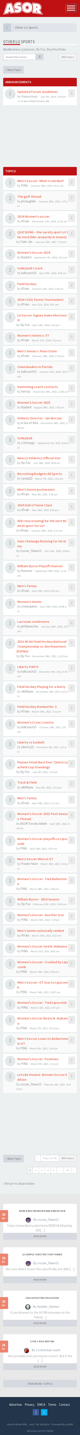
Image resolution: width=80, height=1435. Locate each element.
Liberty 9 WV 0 (27, 667)
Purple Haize (29, 864)
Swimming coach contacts (37, 387)
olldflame (27, 691)
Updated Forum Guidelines (37, 92)
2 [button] (35, 1170)
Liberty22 (27, 747)
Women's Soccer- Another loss (40, 915)
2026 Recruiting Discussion (42, 1297)
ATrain (25, 221)
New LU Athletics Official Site (39, 458)
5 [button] (53, 1170)
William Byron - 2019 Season (38, 899)
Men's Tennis (27, 586)
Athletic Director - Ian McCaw (39, 418)
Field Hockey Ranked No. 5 (37, 706)
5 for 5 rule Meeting (42, 1341)
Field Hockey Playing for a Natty (41, 687)
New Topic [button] (13, 70)
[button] (74, 1170)
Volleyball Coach (30, 268)
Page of (50, 1158)
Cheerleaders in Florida (34, 367)
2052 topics (67, 57)
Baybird (26, 257)
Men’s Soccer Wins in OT (35, 859)
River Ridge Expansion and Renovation (42, 1211)
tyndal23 (26, 478)
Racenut (26, 571)
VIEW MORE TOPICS (40, 1384)
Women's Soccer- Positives (37, 1059)
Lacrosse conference (33, 621)
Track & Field (27, 782)
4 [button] (47, 1170)
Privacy (29, 1405)
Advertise (15, 1405)
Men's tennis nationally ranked (40, 930)
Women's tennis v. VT (33, 335)
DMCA (41, 1405)
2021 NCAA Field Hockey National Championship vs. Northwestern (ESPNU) (41, 646)
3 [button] (41, 1170)
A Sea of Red (29, 423)
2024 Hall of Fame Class (34, 505)
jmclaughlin (28, 201)
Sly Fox (40, 49)
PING (24, 185)
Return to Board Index (19, 1184)
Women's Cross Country (35, 722)
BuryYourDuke (56, 49)
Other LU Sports (19, 41)
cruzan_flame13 (30, 551)
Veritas (26, 391)
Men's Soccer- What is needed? (40, 181)
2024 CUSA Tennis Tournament (40, 299)
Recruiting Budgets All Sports (39, 474)
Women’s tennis (29, 601)
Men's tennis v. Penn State (37, 351)
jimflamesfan (29, 626)
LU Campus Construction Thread (42, 1254)
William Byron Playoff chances (40, 566)
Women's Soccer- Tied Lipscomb (42, 1002)
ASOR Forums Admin (33, 824)
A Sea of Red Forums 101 (35, 101)
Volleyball (24, 438)
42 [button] (67, 1170)
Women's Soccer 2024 (33, 252)
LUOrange (28, 443)
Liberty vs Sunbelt (31, 742)
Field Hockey (26, 284)
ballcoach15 (28, 273)
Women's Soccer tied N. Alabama (42, 946)
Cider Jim (26, 242)
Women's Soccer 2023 (33, 402)
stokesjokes (29, 606)
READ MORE (40, 1236)
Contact (64, 1405)
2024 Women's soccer (33, 216)
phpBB (69, 1424)
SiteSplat (44, 1424)
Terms (52, 1405)
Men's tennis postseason (36, 489)
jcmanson (28, 49)
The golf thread (29, 196)
